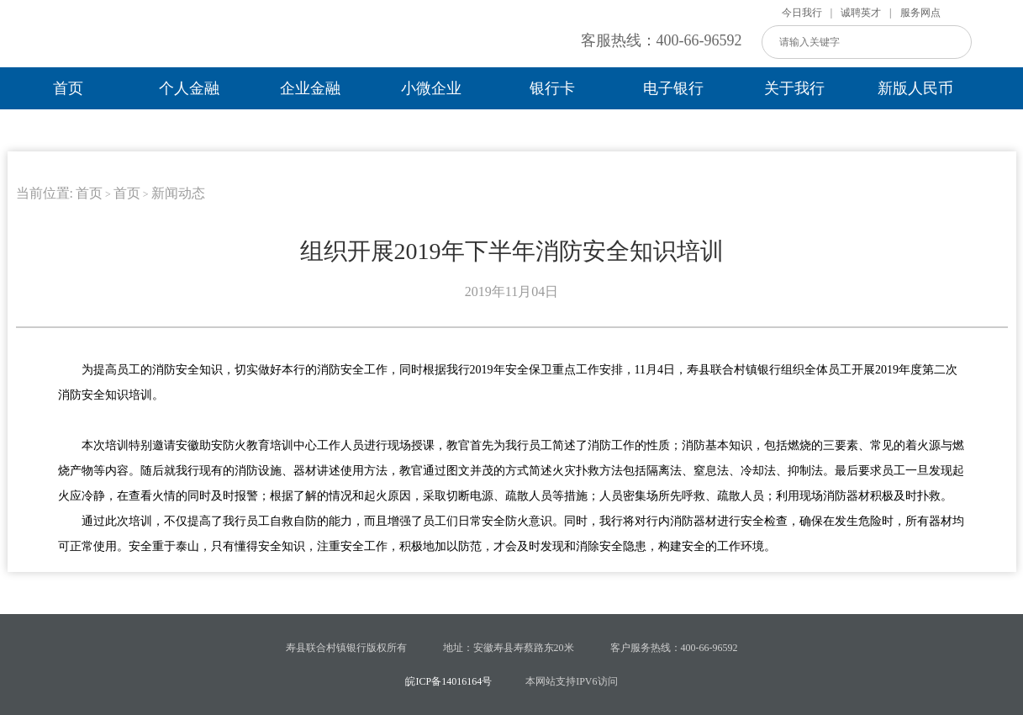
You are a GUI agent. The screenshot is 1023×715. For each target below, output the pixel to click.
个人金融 (189, 88)
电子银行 (673, 88)
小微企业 (431, 88)
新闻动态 (178, 193)
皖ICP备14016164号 (448, 681)
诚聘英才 (861, 13)
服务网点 (920, 13)
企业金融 (310, 88)
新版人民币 (915, 88)
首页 (68, 88)
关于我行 (794, 88)
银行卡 (552, 88)
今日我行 (802, 13)
